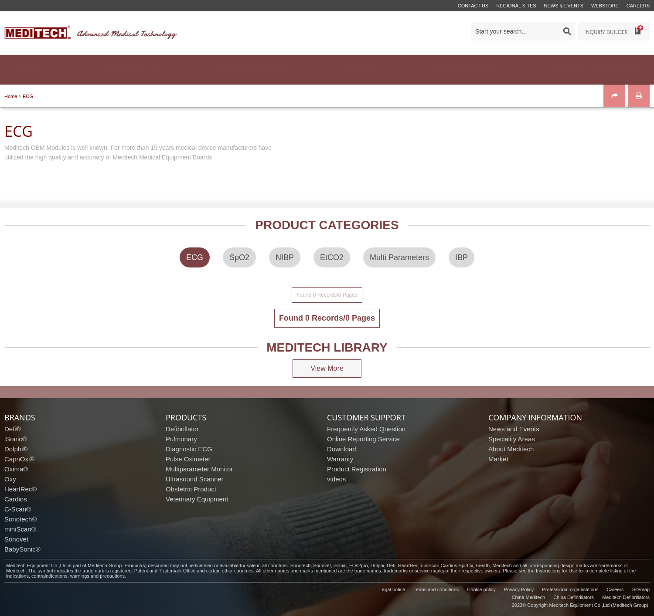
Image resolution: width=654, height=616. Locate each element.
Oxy (10, 479)
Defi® (12, 429)
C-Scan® (17, 509)
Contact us (473, 5)
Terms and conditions (436, 589)
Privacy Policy (519, 589)
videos (336, 479)
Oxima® (16, 469)
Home (10, 96)
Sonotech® (20, 519)
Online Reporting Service (363, 439)
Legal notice (392, 589)
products (186, 417)
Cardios (15, 499)
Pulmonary (181, 439)
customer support (366, 417)
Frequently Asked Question (366, 429)
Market (498, 459)
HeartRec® (20, 489)
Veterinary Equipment (197, 499)
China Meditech (528, 597)
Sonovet (16, 539)
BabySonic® (22, 549)
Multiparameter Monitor (199, 469)
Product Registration (356, 469)
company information (535, 417)
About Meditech (511, 449)
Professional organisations (570, 589)
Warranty (340, 459)
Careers (638, 5)
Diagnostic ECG (189, 449)
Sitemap (641, 589)
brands (19, 417)
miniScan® (20, 529)
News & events (563, 5)
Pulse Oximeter (188, 459)
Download (341, 449)
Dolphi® (16, 449)
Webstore (605, 5)
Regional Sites (516, 5)
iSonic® (15, 439)
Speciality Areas (511, 439)
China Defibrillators (573, 597)
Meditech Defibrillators (626, 597)
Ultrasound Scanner (195, 479)
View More (326, 368)
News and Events (513, 429)
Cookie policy (481, 589)
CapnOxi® (19, 459)
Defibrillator (182, 429)
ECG (28, 96)
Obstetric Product (191, 489)
